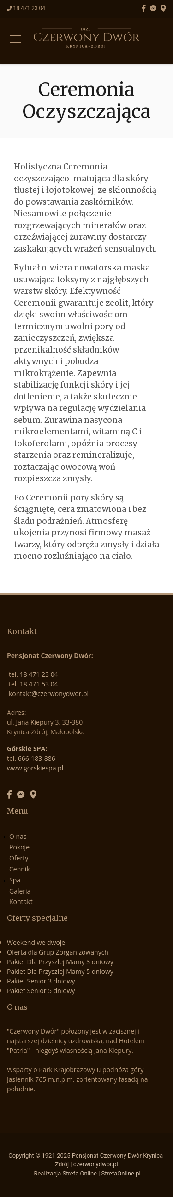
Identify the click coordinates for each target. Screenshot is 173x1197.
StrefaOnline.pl (121, 1173)
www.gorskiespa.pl (35, 768)
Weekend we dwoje (36, 942)
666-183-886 (36, 758)
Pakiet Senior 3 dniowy (41, 981)
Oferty (18, 858)
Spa (14, 880)
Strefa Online (80, 1173)
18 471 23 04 (29, 8)
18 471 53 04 (39, 684)
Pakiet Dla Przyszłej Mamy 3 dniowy (60, 961)
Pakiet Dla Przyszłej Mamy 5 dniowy (60, 971)
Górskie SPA (26, 748)
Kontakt (21, 901)
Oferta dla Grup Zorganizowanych (57, 952)
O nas (18, 836)
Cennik (19, 869)
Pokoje (19, 847)
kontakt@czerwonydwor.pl (49, 693)
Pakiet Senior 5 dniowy (41, 990)
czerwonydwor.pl (95, 1164)
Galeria (19, 891)
